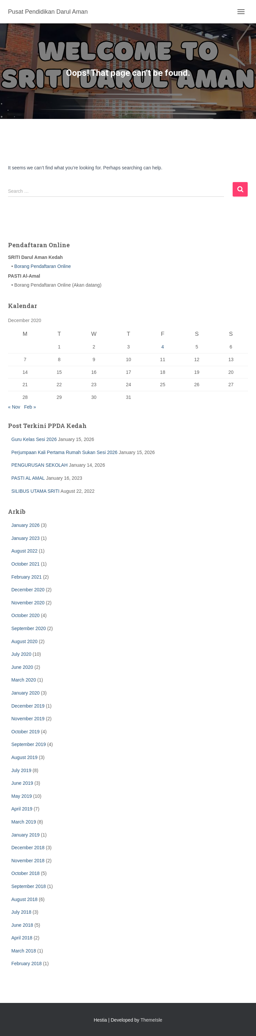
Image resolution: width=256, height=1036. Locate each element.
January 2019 (25, 835)
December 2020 (28, 589)
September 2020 (28, 628)
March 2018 (23, 950)
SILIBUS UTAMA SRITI (35, 491)
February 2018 (26, 963)
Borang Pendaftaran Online (42, 266)
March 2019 (23, 822)
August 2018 (24, 899)
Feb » (30, 407)
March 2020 (23, 680)
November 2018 (28, 860)
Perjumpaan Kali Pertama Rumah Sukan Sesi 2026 (64, 452)
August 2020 (24, 641)
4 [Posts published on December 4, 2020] (162, 346)
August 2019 (24, 757)
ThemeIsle (151, 1020)
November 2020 (28, 602)
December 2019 (28, 706)
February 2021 (26, 577)
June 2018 (22, 925)
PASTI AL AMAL (28, 478)
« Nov (14, 407)
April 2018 (21, 937)
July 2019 (21, 770)
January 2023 (25, 538)
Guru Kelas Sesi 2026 (34, 439)
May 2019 (21, 796)
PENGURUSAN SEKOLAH (39, 465)
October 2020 (25, 615)
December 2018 (28, 847)
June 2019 (22, 783)
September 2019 (28, 744)
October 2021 (25, 564)
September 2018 (28, 886)
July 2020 (21, 654)
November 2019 (28, 718)
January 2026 (25, 525)
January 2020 (25, 693)
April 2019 (21, 808)
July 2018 (21, 912)
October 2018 (25, 873)
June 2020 (22, 667)
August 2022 (24, 551)
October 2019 (25, 731)
